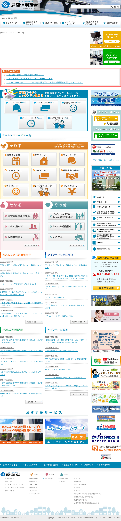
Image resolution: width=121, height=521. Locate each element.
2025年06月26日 (52, 262)
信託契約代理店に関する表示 (83, 497)
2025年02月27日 (52, 302)
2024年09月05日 (7, 369)
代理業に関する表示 (80, 500)
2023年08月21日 (52, 367)
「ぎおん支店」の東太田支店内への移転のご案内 (30, 78)
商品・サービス (10, 482)
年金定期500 (49, 479)
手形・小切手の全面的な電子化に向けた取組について (21, 265)
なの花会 (62, 482)
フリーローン (33, 491)
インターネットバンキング (14, 485)
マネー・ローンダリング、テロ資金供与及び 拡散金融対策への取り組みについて (45, 82)
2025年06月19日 (7, 311)
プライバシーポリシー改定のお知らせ (59, 316)
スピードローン (34, 494)
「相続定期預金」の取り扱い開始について (61, 351)
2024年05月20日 (7, 380)
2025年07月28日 (7, 262)
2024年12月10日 (52, 348)
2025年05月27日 (7, 348)
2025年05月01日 (52, 284)
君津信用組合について (12, 479)
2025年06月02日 (7, 337)
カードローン (33, 485)
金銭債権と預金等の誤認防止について (86, 503)
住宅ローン (33, 482)
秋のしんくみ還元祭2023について (58, 370)
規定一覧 (77, 491)
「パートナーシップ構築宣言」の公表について (18, 284)
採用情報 (77, 488)
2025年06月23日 (7, 300)
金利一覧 (77, 479)
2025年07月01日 (7, 281)
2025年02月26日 (52, 313)
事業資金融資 (33, 479)
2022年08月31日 (52, 383)
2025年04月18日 (52, 294)
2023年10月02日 (52, 356)
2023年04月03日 (52, 375)
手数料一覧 (77, 482)
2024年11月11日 (7, 358)
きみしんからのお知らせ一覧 (14, 488)
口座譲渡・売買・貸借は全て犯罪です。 (25, 74)
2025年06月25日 (7, 289)
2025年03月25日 (52, 337)
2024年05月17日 (7, 391)
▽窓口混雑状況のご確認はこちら (106, 160)
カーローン (33, 488)
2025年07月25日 (7, 270)
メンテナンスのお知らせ (54, 297)
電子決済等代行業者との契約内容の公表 (87, 494)
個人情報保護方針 (80, 485)
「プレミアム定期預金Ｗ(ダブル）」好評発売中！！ (65, 378)
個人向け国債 (63, 479)
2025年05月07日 (52, 273)
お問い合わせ (9, 491)
